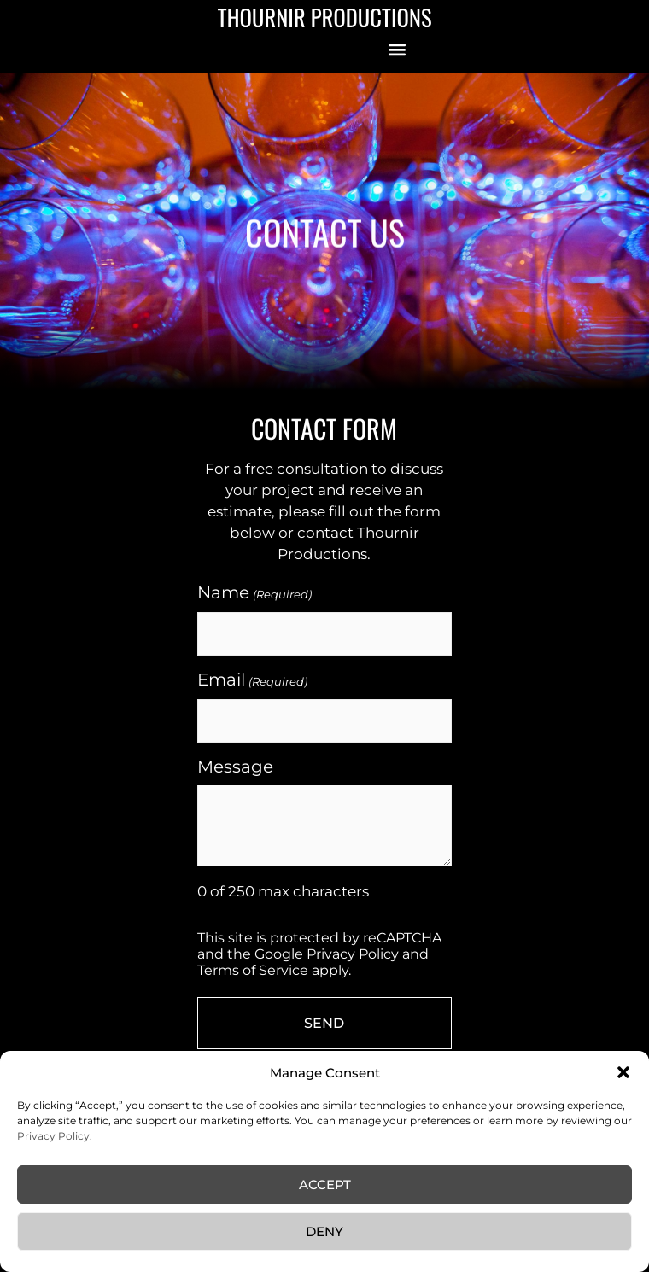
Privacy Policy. (54, 1135)
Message (235, 766)
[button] (623, 1072)
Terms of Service (252, 970)
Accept (325, 1184)
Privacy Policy (353, 954)
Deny (324, 1231)
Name (254, 593)
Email (252, 680)
